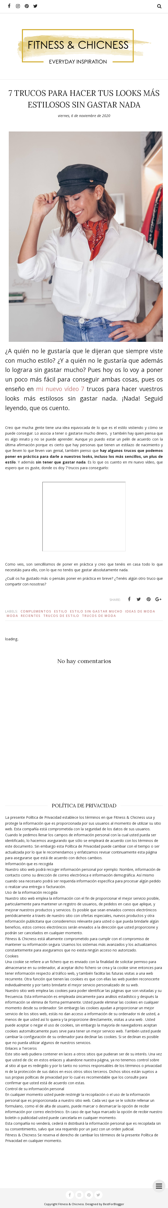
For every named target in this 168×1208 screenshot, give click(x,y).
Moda (12, 616)
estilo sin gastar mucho (96, 611)
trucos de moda (99, 616)
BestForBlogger (113, 1204)
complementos (36, 611)
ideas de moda (140, 611)
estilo (61, 611)
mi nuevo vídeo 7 (60, 389)
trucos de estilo (61, 616)
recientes (31, 616)
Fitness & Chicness (71, 1204)
